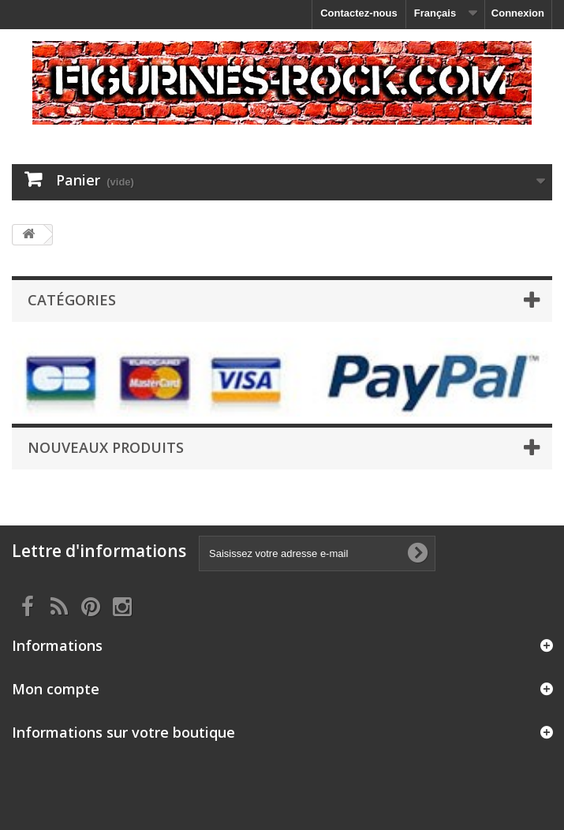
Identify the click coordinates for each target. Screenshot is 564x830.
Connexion (517, 13)
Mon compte (55, 688)
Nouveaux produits (106, 447)
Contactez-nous (359, 13)
